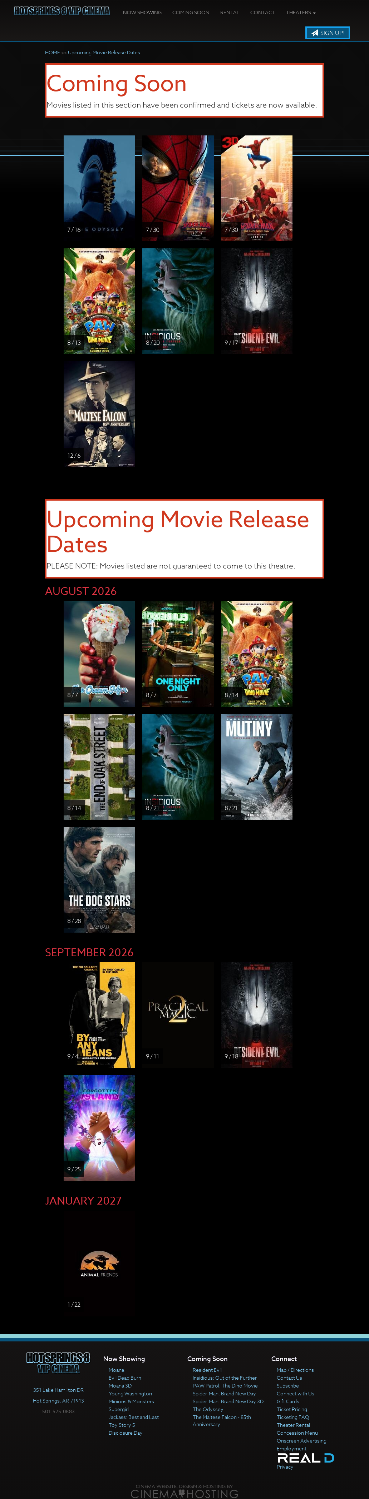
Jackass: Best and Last (134, 1417)
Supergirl (119, 1409)
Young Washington (130, 1393)
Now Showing (142, 12)
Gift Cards (288, 1401)
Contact (262, 12)
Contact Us (289, 1377)
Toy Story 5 (122, 1424)
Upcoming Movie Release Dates (104, 52)
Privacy (285, 1466)
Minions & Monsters (131, 1401)
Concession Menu (297, 1432)
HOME (52, 52)
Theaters (301, 12)
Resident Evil (207, 1369)
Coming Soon (191, 12)
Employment (291, 1448)
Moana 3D (120, 1385)
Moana (116, 1369)
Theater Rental (293, 1424)
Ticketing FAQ (293, 1417)
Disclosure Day (126, 1432)
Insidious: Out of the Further (225, 1377)
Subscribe (288, 1385)
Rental (230, 12)
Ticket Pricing (292, 1409)
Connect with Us (295, 1393)
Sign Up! (328, 33)
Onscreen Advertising (301, 1440)
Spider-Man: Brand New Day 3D (228, 1401)
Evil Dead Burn (125, 1377)
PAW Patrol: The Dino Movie (225, 1385)
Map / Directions (295, 1369)
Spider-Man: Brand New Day (224, 1393)
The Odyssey (208, 1409)
